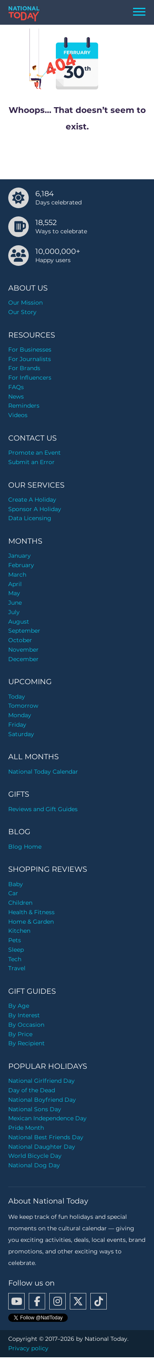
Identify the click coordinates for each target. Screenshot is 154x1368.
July (14, 612)
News (16, 396)
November (23, 649)
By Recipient (26, 1043)
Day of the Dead (31, 1090)
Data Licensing (29, 518)
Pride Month (26, 1127)
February (21, 565)
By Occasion (26, 1024)
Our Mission (25, 302)
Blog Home (24, 846)
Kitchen (19, 930)
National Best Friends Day (45, 1137)
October (20, 640)
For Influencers (29, 377)
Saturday (21, 734)
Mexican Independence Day (47, 1118)
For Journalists (29, 359)
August (18, 621)
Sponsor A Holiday (34, 509)
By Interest (24, 1015)
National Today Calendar (43, 771)
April (15, 584)
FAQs (16, 387)
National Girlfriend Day (41, 1080)
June (15, 602)
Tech (14, 959)
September (24, 630)
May (14, 593)
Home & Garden (31, 921)
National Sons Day (34, 1109)
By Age (18, 1005)
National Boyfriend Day (42, 1099)
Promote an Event (34, 452)
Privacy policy (28, 1348)
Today (16, 696)
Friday (17, 724)
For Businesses (29, 349)
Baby (15, 884)
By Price (20, 1034)
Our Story (22, 312)
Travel (16, 968)
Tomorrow (23, 705)
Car (13, 893)
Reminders (23, 405)
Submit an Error (31, 462)
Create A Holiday (32, 499)
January (19, 555)
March (17, 574)
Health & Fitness (31, 912)
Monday (19, 715)
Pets (14, 940)
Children (20, 902)
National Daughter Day (41, 1146)
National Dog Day (34, 1165)
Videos (18, 415)
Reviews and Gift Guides (43, 809)
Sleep (16, 949)
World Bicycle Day (35, 1155)
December (23, 659)
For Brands (24, 368)
